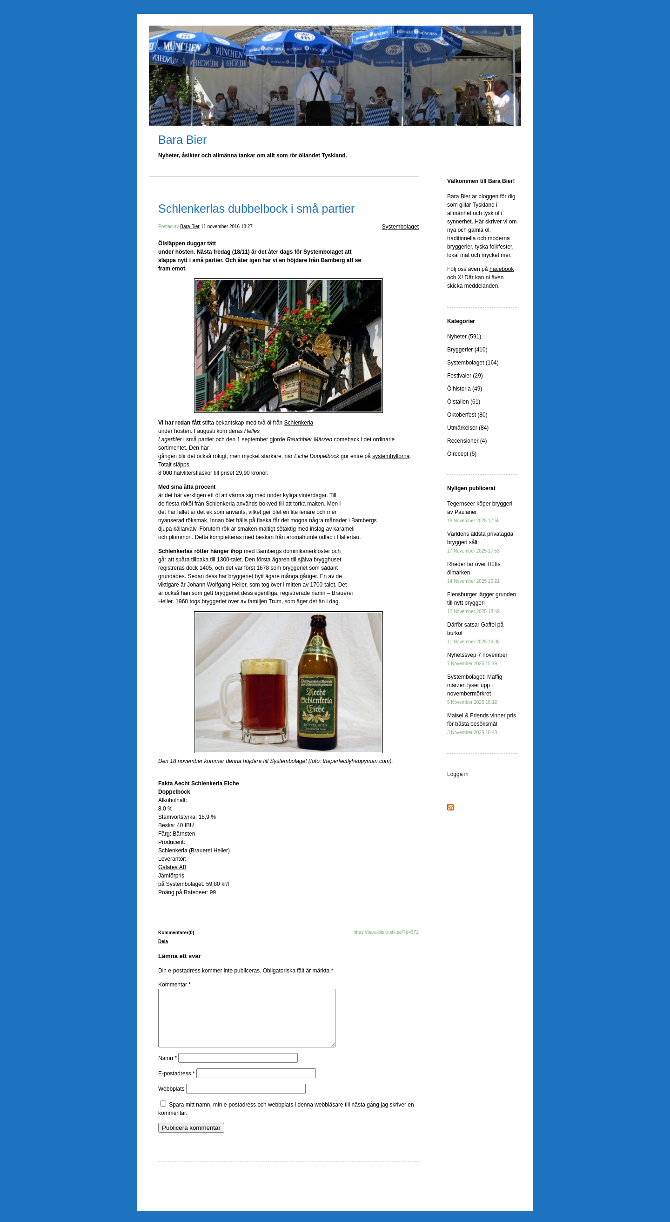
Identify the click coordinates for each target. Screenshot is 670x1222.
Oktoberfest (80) (467, 415)
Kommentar (174, 984)
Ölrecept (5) (461, 454)
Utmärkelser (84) (468, 428)
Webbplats (171, 1100)
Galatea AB (172, 867)
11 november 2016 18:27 (227, 226)
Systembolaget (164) (473, 362)
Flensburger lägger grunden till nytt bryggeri (481, 602)
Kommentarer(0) (176, 932)
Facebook (501, 269)
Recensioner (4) (467, 441)
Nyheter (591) (464, 336)
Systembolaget (400, 226)
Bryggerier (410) (467, 349)
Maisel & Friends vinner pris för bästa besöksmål (481, 723)
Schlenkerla (299, 422)
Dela (163, 941)
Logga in (458, 774)
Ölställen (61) (463, 401)
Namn (167, 1069)
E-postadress (176, 1084)
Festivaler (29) (465, 375)
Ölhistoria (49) (464, 388)
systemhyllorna (390, 456)
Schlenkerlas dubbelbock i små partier (256, 208)
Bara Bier (182, 139)
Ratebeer (195, 892)
